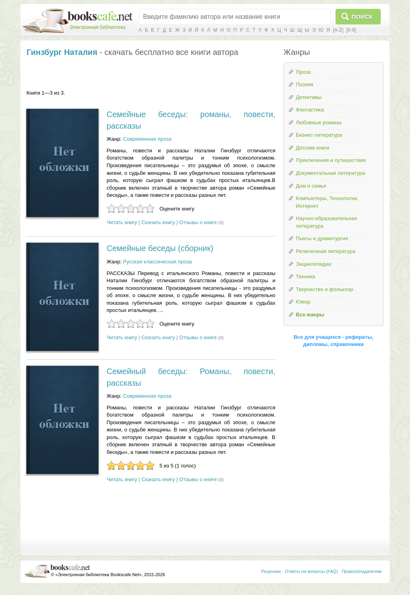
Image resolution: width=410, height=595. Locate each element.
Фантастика (310, 110)
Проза (303, 72)
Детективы (309, 97)
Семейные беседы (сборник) (160, 248)
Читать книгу (122, 222)
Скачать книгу (158, 222)
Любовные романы (319, 122)
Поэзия (304, 84)
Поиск (362, 16)
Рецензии (271, 571)
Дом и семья (311, 186)
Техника (305, 276)
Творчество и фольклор (324, 289)
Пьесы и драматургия (322, 238)
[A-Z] (338, 30)
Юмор (303, 302)
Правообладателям (361, 571)
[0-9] (351, 30)
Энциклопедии (313, 264)
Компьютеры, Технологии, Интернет (327, 202)
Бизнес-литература (319, 135)
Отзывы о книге (198, 222)
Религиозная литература (326, 251)
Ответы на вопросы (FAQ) (311, 571)
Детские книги (313, 148)
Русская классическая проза (157, 262)
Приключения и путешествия (331, 160)
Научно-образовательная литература (326, 222)
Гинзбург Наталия (61, 52)
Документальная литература (330, 173)
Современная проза (147, 139)
